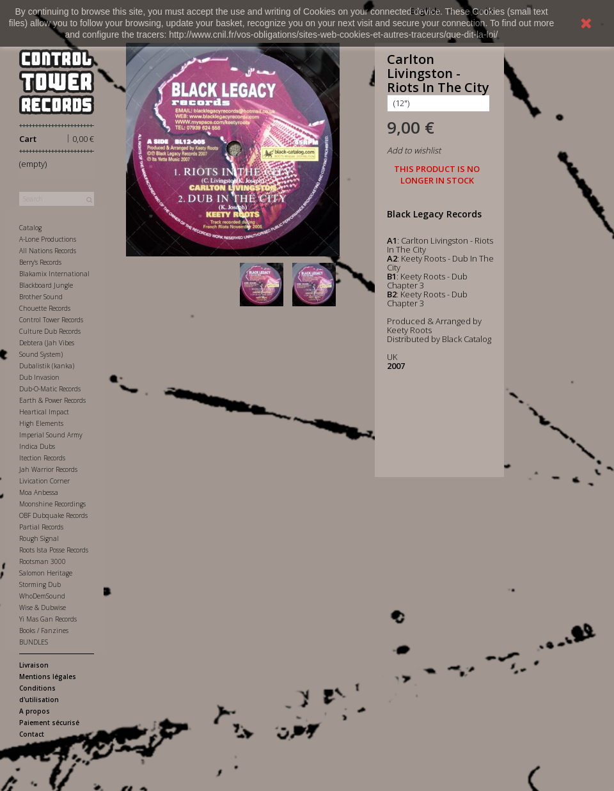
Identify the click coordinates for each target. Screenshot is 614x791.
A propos (34, 711)
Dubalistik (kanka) (46, 365)
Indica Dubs (37, 446)
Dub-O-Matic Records (50, 388)
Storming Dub (40, 584)
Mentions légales (47, 676)
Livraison (34, 665)
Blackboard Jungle (46, 285)
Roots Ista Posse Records (53, 549)
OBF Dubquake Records (53, 515)
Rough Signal (39, 538)
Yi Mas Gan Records (48, 619)
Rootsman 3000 (42, 561)
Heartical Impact (44, 411)
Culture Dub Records (50, 331)
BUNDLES (33, 642)
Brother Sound (41, 296)
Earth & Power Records (52, 400)
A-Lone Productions (47, 239)
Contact (31, 734)
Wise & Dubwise (42, 607)
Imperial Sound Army (51, 434)
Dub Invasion (39, 377)
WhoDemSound (42, 595)
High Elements (41, 423)
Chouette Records (44, 308)
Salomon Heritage (45, 572)
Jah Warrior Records (48, 469)
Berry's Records (40, 262)
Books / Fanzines (43, 630)
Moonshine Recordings (52, 503)
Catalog (30, 227)
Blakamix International (54, 273)
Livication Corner (44, 480)
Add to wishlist (414, 150)
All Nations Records (47, 250)
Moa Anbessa (38, 492)
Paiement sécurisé (49, 722)
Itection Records (42, 457)
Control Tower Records (51, 319)
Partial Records (41, 526)
